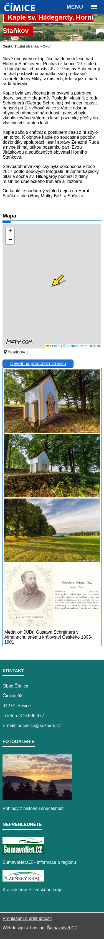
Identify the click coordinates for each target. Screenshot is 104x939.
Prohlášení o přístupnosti (27, 918)
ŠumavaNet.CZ (62, 927)
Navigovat (15, 352)
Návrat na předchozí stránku (38, 363)
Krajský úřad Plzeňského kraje (32, 889)
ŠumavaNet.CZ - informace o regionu (39, 862)
